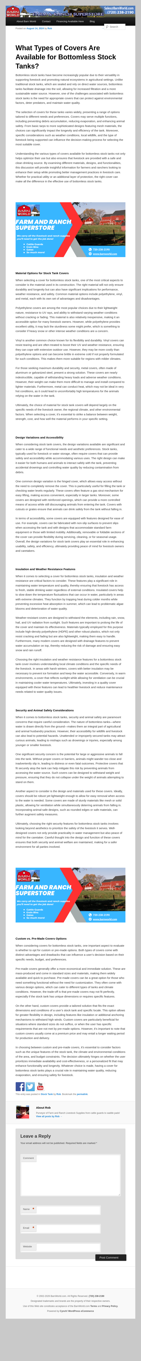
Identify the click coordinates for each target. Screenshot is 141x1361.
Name (28, 1209)
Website (27, 1246)
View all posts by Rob (49, 1116)
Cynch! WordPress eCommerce (77, 1311)
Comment (28, 1158)
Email (28, 1228)
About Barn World (26, 21)
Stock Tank (47, 1094)
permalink (82, 1094)
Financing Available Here (70, 21)
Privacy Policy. (110, 1306)
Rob (50, 28)
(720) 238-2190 (96, 1296)
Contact (46, 21)
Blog (92, 21)
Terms (93, 1306)
